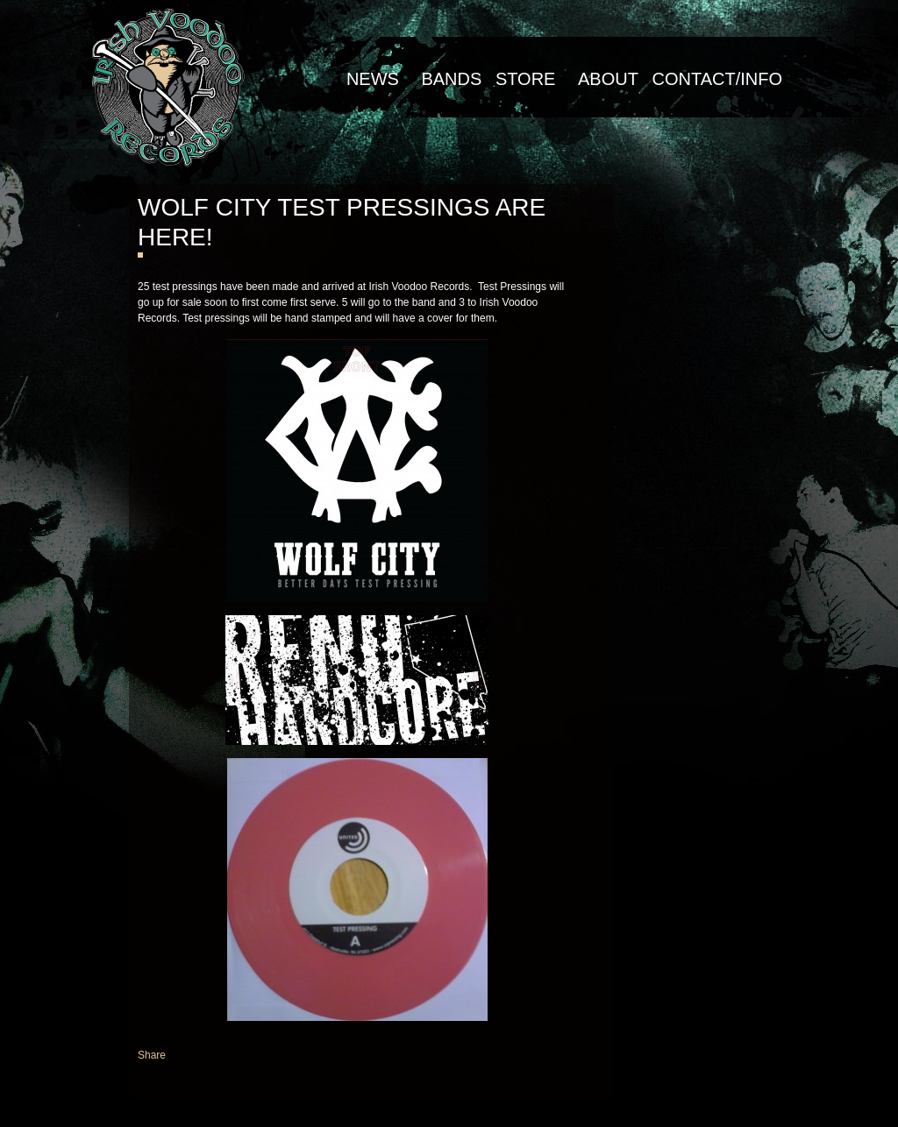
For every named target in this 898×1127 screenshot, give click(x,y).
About (608, 79)
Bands (451, 79)
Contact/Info (717, 79)
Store (525, 79)
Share (152, 1055)
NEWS (372, 79)
